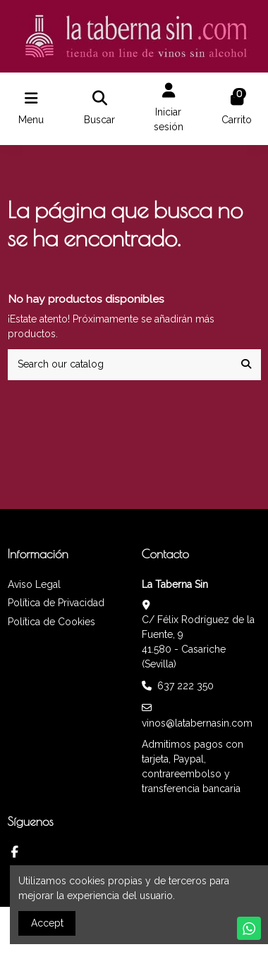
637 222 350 (185, 685)
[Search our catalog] (246, 364)
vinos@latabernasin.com (197, 723)
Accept (47, 923)
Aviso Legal (34, 584)
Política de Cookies (51, 621)
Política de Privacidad (56, 602)
